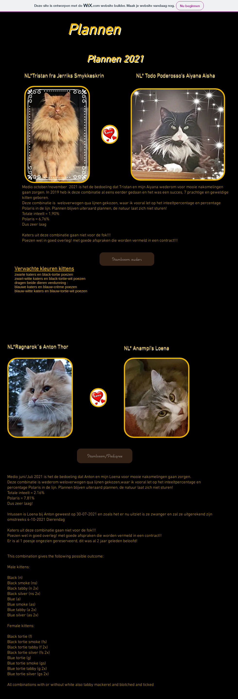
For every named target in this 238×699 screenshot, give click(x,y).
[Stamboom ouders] (127, 259)
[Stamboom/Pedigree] (104, 456)
